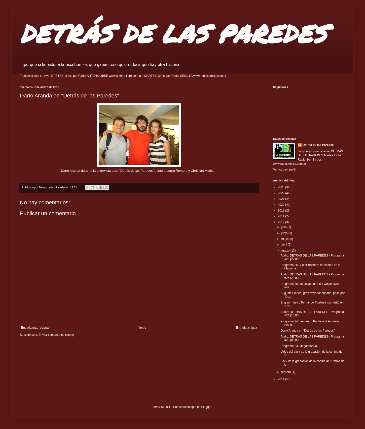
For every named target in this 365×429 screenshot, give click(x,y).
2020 (281, 205)
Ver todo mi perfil (284, 169)
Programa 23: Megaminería (299, 346)
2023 (281, 187)
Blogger (206, 407)
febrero (286, 372)
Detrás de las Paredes (318, 145)
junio (285, 233)
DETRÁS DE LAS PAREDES (173, 33)
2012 (281, 222)
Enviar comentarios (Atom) (56, 335)
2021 (281, 199)
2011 (281, 379)
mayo (285, 239)
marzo (286, 250)
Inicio (142, 327)
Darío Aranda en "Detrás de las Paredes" (308, 330)
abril (284, 244)
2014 (281, 216)
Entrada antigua (246, 327)
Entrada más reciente (35, 327)
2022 (281, 193)
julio (284, 227)
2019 (281, 210)
